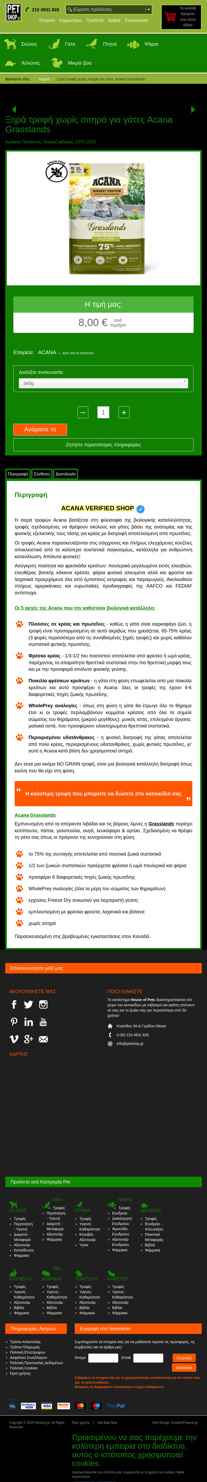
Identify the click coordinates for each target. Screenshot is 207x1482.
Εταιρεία (47, 20)
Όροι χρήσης (20, 1373)
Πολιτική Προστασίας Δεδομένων (36, 1363)
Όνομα (80, 1357)
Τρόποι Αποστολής (25, 1342)
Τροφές (20, 1219)
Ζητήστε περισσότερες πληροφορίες (103, 444)
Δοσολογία (65, 474)
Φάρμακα (21, 1255)
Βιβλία (150, 1245)
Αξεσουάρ (22, 1245)
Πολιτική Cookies (24, 1368)
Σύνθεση (42, 474)
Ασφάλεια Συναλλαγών (28, 1357)
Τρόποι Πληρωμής (25, 1347)
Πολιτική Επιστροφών (27, 1352)
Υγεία (83, 1245)
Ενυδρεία (119, 1213)
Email (126, 1357)
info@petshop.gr (130, 1043)
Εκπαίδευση (24, 1250)
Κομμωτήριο (70, 20)
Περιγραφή (18, 474)
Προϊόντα (95, 20)
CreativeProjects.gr (184, 1423)
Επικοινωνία (136, 20)
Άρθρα (114, 20)
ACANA (65, 352)
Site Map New (107, 1423)
